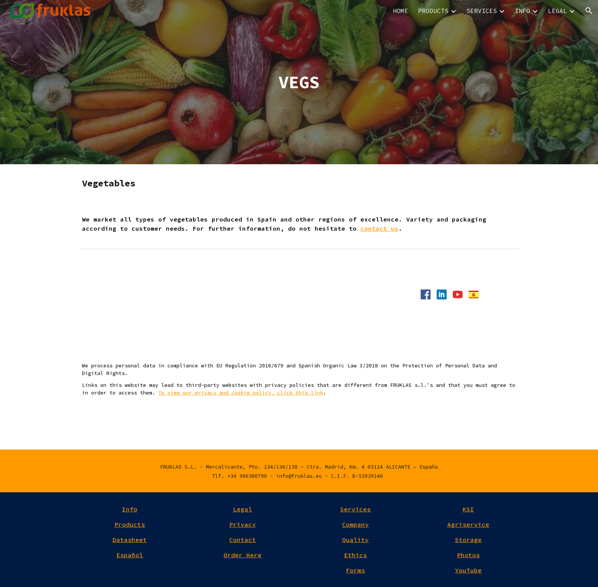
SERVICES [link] (481, 11)
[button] (589, 11)
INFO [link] (522, 11)
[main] (299, 82)
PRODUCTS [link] (433, 11)
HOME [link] (400, 11)
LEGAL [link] (557, 11)
